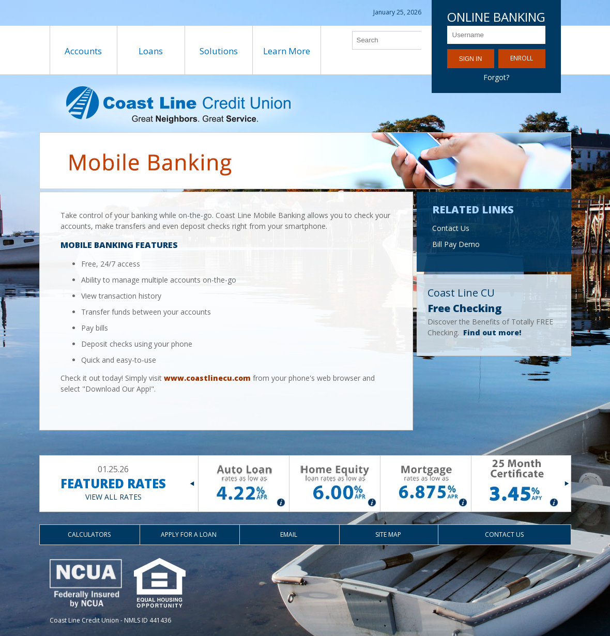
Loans (151, 51)
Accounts (83, 51)
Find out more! (492, 332)
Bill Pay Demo (456, 244)
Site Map (388, 534)
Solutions (219, 51)
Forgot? (496, 77)
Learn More (286, 51)
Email (288, 534)
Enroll (521, 58)
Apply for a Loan (189, 534)
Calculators (89, 534)
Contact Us (450, 228)
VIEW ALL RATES (113, 497)
